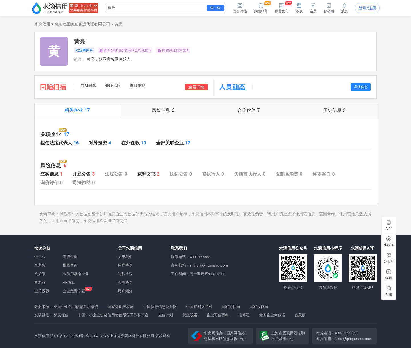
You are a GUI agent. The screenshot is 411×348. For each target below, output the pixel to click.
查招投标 (41, 291)
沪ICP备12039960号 (67, 336)
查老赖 (39, 282)
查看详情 (196, 87)
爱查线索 (189, 315)
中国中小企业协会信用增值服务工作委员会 (113, 315)
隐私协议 (125, 274)
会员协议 (125, 282)
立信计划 (165, 315)
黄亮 (118, 24)
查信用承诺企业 (76, 274)
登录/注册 (367, 8)
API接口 (69, 282)
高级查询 (70, 257)
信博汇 (243, 315)
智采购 (300, 315)
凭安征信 (61, 315)
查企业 (39, 257)
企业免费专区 (74, 291)
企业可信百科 (218, 315)
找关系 (39, 274)
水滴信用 (42, 24)
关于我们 (125, 257)
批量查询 (70, 265)
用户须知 (125, 291)
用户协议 (125, 265)
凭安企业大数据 (272, 315)
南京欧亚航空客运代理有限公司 (82, 24)
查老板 (39, 265)
